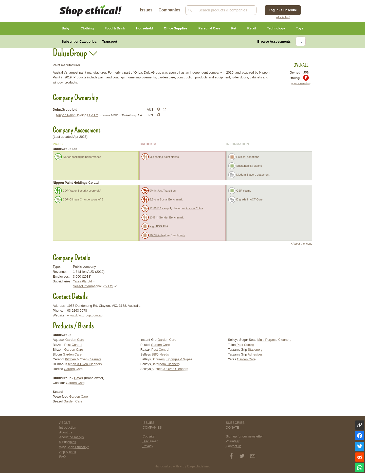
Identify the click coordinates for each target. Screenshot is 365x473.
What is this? (283, 17)
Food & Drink (115, 28)
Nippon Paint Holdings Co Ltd (77, 115)
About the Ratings (301, 83)
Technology (276, 28)
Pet (233, 28)
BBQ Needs (160, 354)
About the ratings (71, 437)
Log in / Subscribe (283, 10)
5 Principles (67, 442)
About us (65, 432)
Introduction (67, 427)
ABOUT (64, 423)
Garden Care (74, 340)
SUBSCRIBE (235, 423)
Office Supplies (175, 28)
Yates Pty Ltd (82, 281)
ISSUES (148, 423)
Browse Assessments (274, 41)
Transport (109, 41)
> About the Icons (301, 243)
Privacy (147, 446)
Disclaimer (150, 441)
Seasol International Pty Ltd (93, 286)
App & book (67, 452)
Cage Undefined (199, 466)
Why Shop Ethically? (74, 447)
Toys (299, 28)
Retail (251, 28)
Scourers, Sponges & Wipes (172, 359)
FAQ (62, 457)
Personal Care (209, 28)
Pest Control (73, 345)
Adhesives (255, 354)
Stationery (255, 349)
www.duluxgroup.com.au (84, 315)
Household (144, 28)
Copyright (149, 436)
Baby (65, 28)
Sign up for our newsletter (244, 436)
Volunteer (233, 441)
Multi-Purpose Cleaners (274, 340)
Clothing (87, 28)
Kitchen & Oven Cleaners (83, 359)
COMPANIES (152, 427)
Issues (146, 10)
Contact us (233, 446)
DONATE (232, 427)
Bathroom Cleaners (165, 364)
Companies (169, 10)
